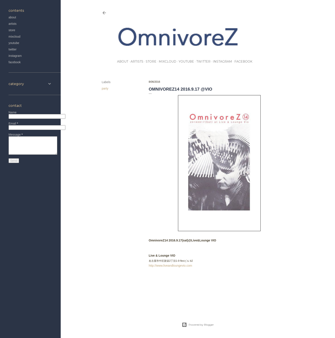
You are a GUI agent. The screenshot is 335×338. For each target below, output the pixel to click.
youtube (186, 61)
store (151, 61)
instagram (222, 61)
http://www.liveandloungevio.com (170, 265)
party (105, 88)
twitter (203, 61)
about (122, 61)
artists (137, 61)
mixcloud (167, 61)
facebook (243, 61)
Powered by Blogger (198, 324)
